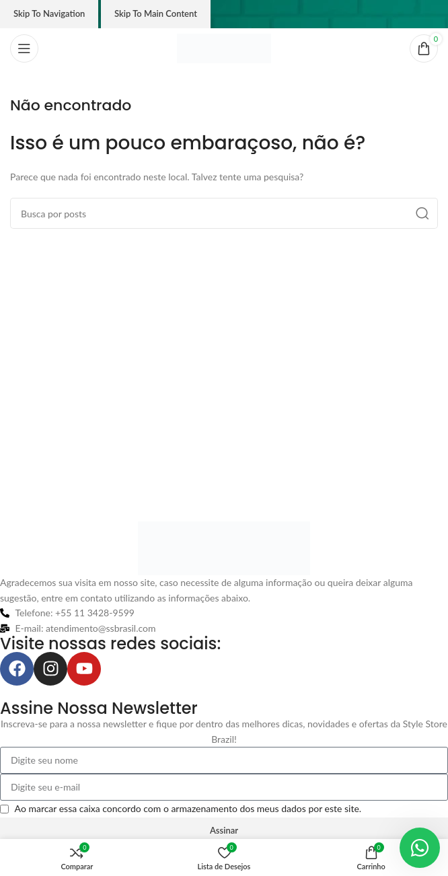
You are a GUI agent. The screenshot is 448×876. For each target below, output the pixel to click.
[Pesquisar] (224, 213)
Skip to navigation (49, 13)
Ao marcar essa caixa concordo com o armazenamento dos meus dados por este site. (188, 808)
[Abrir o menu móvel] (24, 48)
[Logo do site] (224, 47)
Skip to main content (155, 13)
